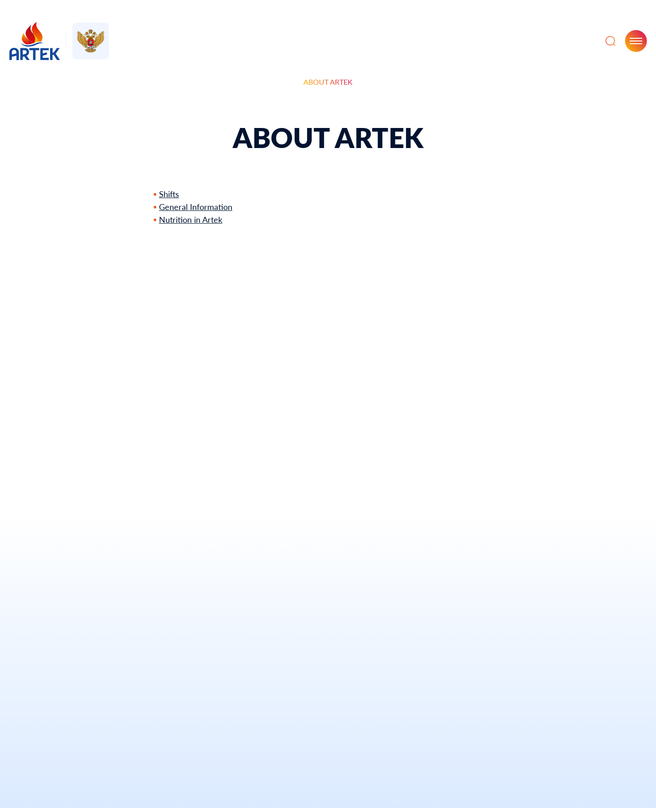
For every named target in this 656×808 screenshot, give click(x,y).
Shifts (169, 194)
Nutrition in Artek (190, 220)
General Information (195, 207)
